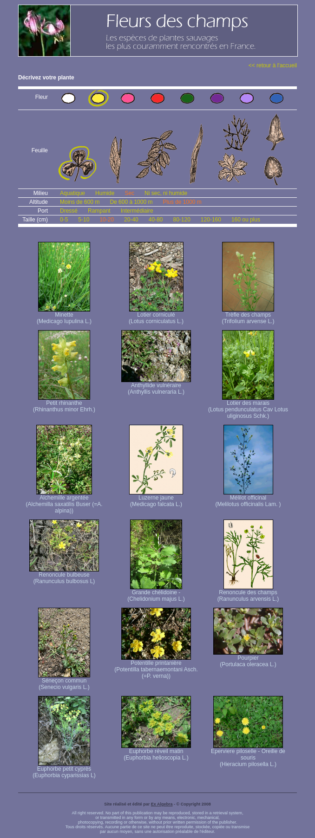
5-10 (83, 219)
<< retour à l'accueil (273, 65)
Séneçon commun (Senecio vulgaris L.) (64, 681)
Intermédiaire (137, 211)
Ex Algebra (162, 804)
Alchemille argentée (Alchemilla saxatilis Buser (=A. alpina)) (64, 501)
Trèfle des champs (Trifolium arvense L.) (248, 315)
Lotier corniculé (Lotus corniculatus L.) (156, 315)
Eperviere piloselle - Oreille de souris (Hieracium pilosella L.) (248, 755)
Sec (129, 193)
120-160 (211, 219)
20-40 (131, 219)
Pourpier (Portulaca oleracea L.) (248, 659)
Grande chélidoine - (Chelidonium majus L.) (155, 593)
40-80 (156, 219)
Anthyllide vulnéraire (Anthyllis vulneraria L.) (156, 386)
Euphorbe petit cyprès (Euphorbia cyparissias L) (64, 769)
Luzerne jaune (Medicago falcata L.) (156, 498)
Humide (104, 193)
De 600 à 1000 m (131, 202)
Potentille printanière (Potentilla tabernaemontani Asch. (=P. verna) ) (155, 667)
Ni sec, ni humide (165, 193)
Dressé (69, 211)
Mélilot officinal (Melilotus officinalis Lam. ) (248, 498)
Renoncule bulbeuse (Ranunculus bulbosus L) (64, 575)
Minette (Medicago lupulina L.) (64, 315)
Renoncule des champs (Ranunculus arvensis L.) (248, 593)
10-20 (106, 219)
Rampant (99, 211)
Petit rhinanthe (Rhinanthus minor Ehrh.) (64, 404)
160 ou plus (245, 219)
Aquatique (72, 193)
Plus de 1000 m (182, 202)
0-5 (64, 219)
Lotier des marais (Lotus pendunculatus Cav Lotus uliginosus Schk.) (248, 407)
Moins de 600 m (79, 202)
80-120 (181, 219)
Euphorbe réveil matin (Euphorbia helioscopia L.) (156, 752)
